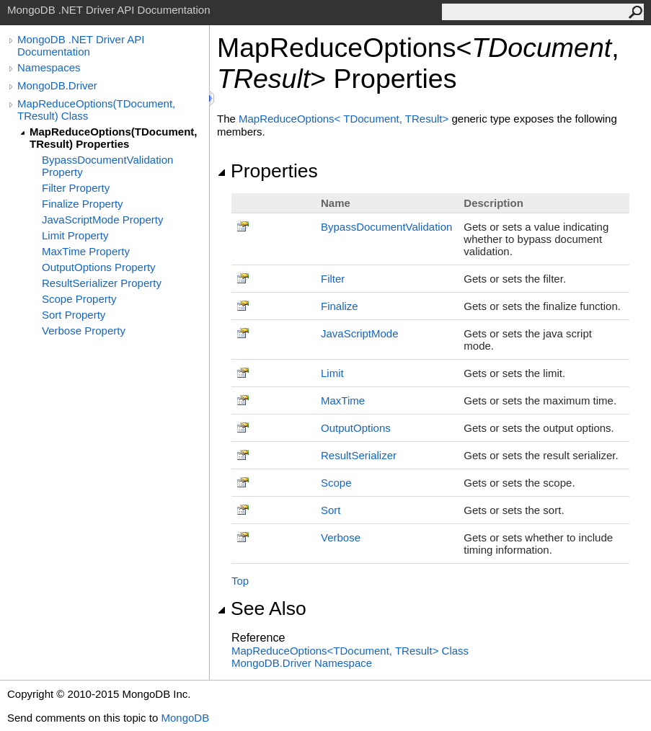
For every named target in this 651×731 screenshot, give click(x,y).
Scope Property (79, 299)
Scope (336, 483)
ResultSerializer (359, 455)
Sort (331, 510)
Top (240, 581)
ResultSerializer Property (101, 283)
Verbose (340, 537)
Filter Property (76, 188)
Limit (332, 373)
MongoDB (185, 718)
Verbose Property (83, 330)
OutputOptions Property (99, 267)
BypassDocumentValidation (386, 227)
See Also (261, 608)
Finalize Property (82, 204)
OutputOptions (356, 428)
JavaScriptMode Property (102, 219)
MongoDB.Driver (57, 85)
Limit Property (75, 235)
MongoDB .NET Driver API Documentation (80, 45)
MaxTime (343, 400)
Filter (333, 279)
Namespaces (49, 67)
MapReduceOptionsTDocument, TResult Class (350, 650)
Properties (267, 171)
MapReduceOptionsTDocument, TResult (345, 118)
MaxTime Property (86, 251)
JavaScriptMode (360, 333)
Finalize (339, 306)
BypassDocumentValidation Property (107, 166)
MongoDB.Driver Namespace (301, 663)
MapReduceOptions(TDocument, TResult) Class (96, 109)
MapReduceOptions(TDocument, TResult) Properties (114, 137)
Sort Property (73, 315)
